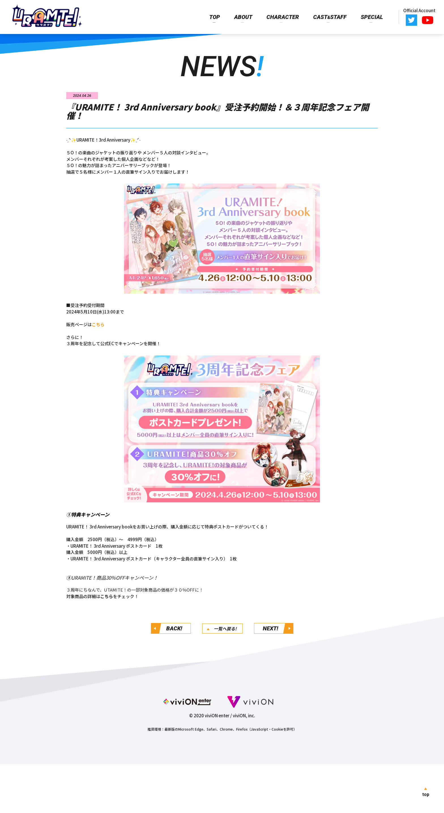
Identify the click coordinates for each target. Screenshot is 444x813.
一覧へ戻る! (225, 628)
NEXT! (270, 628)
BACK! (174, 628)
